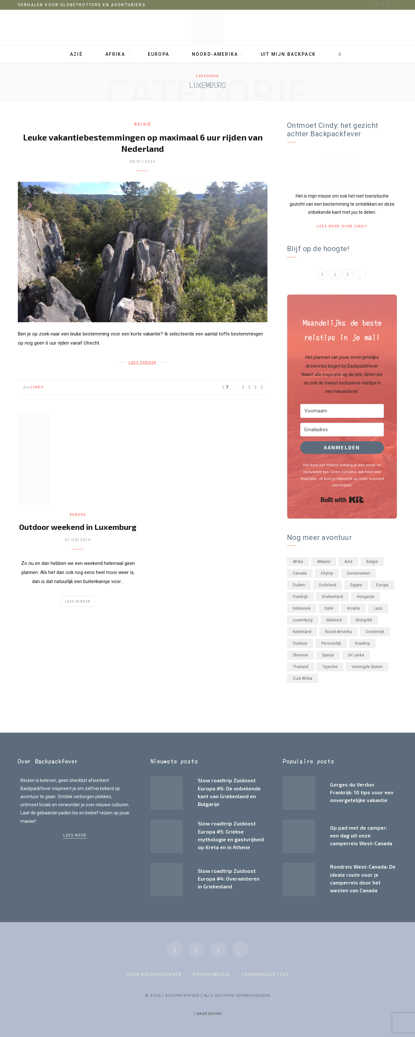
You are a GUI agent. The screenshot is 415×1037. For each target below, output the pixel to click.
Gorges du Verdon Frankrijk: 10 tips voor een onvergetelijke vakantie (361, 792)
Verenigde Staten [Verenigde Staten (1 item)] (367, 667)
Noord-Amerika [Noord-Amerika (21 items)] (338, 631)
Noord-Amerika (215, 54)
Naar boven (208, 1013)
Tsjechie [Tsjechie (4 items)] (330, 667)
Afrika (115, 54)
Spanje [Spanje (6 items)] (328, 655)
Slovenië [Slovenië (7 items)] (300, 655)
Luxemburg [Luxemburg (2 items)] (303, 620)
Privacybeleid (211, 974)
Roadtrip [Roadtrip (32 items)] (362, 643)
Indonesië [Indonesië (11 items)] (302, 608)
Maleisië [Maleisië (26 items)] (334, 620)
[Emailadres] (342, 430)
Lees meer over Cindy (342, 226)
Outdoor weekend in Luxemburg (77, 526)
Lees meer (75, 835)
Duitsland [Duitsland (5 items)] (327, 585)
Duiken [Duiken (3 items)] (299, 585)
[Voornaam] (342, 411)
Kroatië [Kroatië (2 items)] (353, 608)
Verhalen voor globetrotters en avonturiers (82, 5)
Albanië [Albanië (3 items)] (323, 561)
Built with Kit (342, 500)
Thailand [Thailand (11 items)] (300, 667)
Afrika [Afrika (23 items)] (298, 561)
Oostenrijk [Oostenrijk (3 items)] (375, 631)
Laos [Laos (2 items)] (378, 608)
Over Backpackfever (154, 974)
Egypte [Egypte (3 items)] (356, 585)
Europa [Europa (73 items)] (382, 585)
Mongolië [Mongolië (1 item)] (364, 620)
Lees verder (78, 601)
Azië (76, 54)
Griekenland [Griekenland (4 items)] (332, 596)
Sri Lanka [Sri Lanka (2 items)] (356, 655)
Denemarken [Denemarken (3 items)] (358, 573)
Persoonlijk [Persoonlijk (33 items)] (331, 643)
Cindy (37, 387)
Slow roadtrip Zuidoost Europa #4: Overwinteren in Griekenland (228, 879)
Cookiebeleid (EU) (265, 974)
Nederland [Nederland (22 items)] (302, 631)
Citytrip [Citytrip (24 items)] (327, 573)
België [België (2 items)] (372, 561)
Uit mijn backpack (288, 54)
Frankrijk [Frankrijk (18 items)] (300, 596)
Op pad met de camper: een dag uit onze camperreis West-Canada (361, 835)
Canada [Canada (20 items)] (300, 573)
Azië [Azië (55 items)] (348, 561)
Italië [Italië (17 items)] (329, 608)
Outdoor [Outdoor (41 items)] (300, 643)
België (142, 124)
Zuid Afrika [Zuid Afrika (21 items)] (302, 678)
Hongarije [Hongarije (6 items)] (365, 596)
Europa (158, 54)
